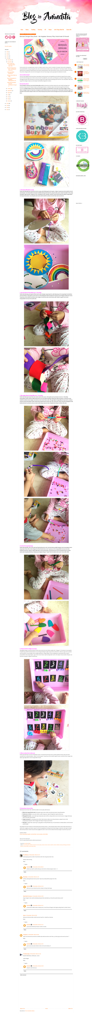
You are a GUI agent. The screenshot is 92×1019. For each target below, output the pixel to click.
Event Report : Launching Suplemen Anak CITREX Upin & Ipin (87, 73)
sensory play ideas (32, 846)
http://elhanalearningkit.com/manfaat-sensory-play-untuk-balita (34, 834)
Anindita (26, 843)
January (9, 101)
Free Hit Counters (8, 46)
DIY (45, 29)
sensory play (26, 846)
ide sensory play (38, 844)
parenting (64, 844)
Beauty (27, 29)
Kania (24, 915)
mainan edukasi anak (58, 844)
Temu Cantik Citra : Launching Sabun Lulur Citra (11, 65)
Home (22, 29)
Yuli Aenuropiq (26, 953)
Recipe (50, 29)
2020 (7, 51)
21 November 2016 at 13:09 (37, 896)
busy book (25, 844)
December (10, 59)
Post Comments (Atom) (29, 1010)
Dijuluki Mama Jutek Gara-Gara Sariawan (87, 93)
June (8, 96)
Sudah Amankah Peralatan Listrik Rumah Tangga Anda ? (87, 79)
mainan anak (44, 844)
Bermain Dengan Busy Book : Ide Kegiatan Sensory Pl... (11, 69)
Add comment (23, 975)
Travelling (33, 29)
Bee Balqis (25, 876)
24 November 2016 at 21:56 (35, 953)
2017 (7, 56)
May (8, 98)
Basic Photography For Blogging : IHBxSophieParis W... (11, 79)
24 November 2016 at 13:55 (37, 944)
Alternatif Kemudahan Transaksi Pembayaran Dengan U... (12, 84)
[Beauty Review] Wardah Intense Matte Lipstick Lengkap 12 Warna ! (87, 87)
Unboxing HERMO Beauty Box (10, 73)
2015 (7, 103)
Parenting (40, 29)
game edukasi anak (31, 844)
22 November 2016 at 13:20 (37, 886)
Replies (26, 864)
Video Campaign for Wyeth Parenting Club (87, 65)
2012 (7, 109)
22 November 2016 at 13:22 (37, 924)
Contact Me (68, 29)
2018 (7, 54)
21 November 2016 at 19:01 (31, 915)
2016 (7, 58)
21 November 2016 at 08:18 (37, 867)
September (10, 90)
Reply (24, 861)
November (10, 61)
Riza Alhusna (26, 854)
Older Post (70, 1008)
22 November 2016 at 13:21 (37, 905)
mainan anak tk (50, 844)
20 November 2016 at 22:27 (34, 854)
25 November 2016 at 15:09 (37, 966)
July (8, 94)
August (9, 92)
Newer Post (22, 1008)
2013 (7, 107)
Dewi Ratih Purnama (27, 896)
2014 (7, 105)
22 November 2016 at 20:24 (33, 934)
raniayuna (25, 934)
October (9, 88)
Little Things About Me (59, 29)
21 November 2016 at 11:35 (33, 876)
